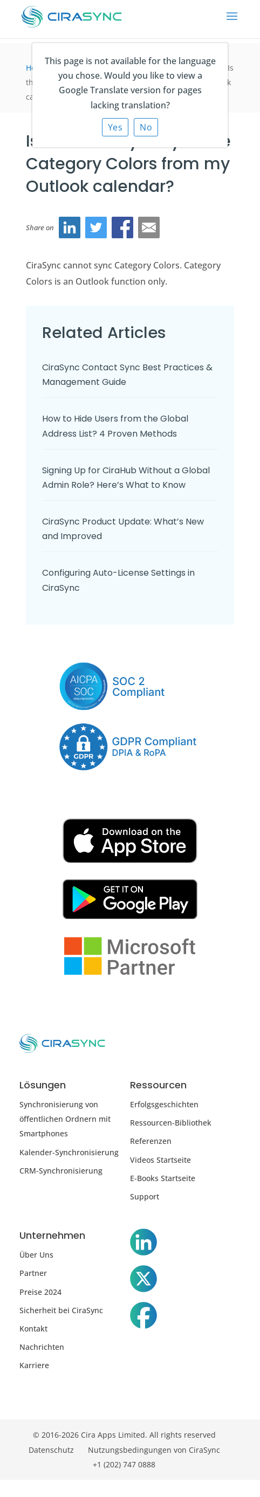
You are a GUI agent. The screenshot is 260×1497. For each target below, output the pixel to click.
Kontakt (33, 1328)
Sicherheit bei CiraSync (61, 1310)
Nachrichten (41, 1347)
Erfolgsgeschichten (164, 1104)
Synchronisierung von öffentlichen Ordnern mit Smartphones (65, 1119)
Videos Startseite (160, 1160)
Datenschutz (51, 1450)
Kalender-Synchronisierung (69, 1152)
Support (144, 1196)
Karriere (34, 1365)
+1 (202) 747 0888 (124, 1464)
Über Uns (36, 1255)
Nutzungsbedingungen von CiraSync (154, 1450)
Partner (33, 1273)
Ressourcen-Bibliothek (170, 1122)
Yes (115, 127)
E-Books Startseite (162, 1178)
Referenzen (151, 1141)
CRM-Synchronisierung (60, 1170)
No (146, 127)
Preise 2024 (40, 1292)
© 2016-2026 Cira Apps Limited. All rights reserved (124, 1435)
